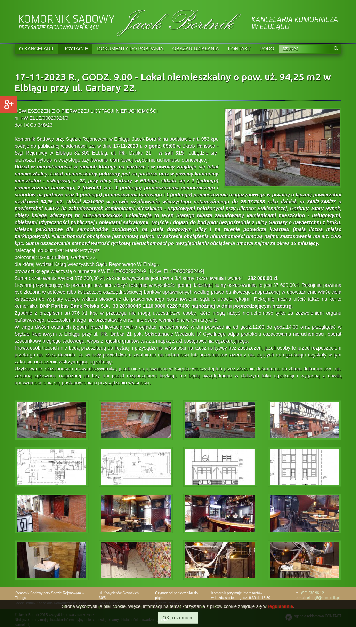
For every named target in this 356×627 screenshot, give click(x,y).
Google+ (8, 104)
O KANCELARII (36, 49)
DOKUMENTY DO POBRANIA (130, 49)
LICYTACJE (75, 49)
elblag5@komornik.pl (323, 598)
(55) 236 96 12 (312, 593)
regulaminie (280, 606)
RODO (267, 49)
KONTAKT (239, 49)
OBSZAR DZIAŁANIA (195, 49)
